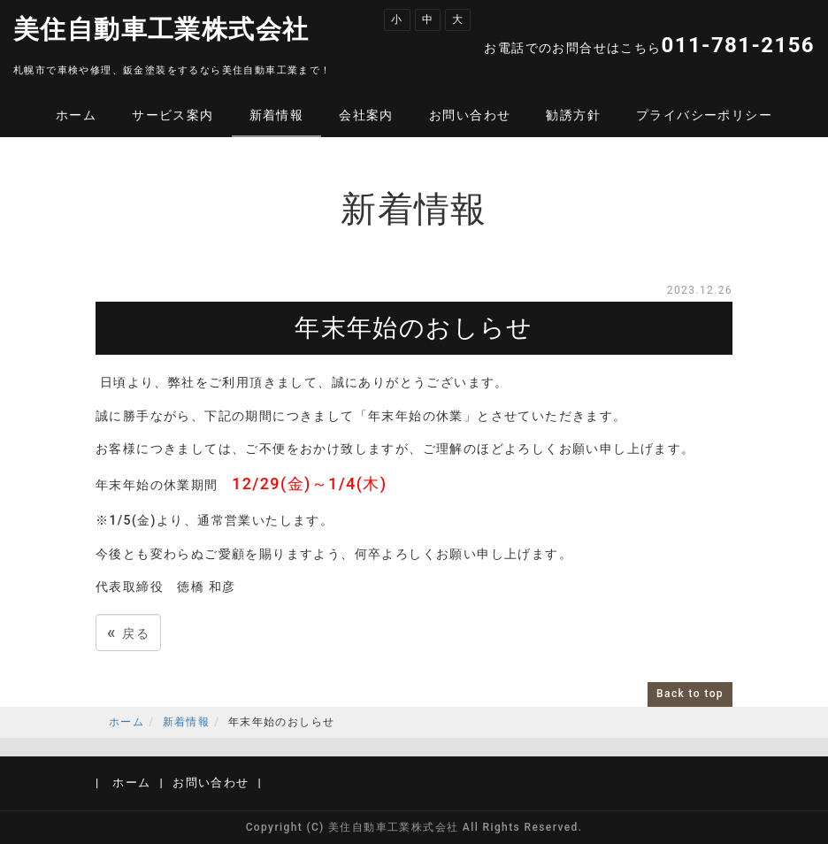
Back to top (690, 693)
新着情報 (276, 115)
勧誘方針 (573, 115)
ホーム (76, 115)
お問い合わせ (469, 115)
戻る (128, 632)
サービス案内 (172, 115)
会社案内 (366, 115)
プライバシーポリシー (704, 115)
